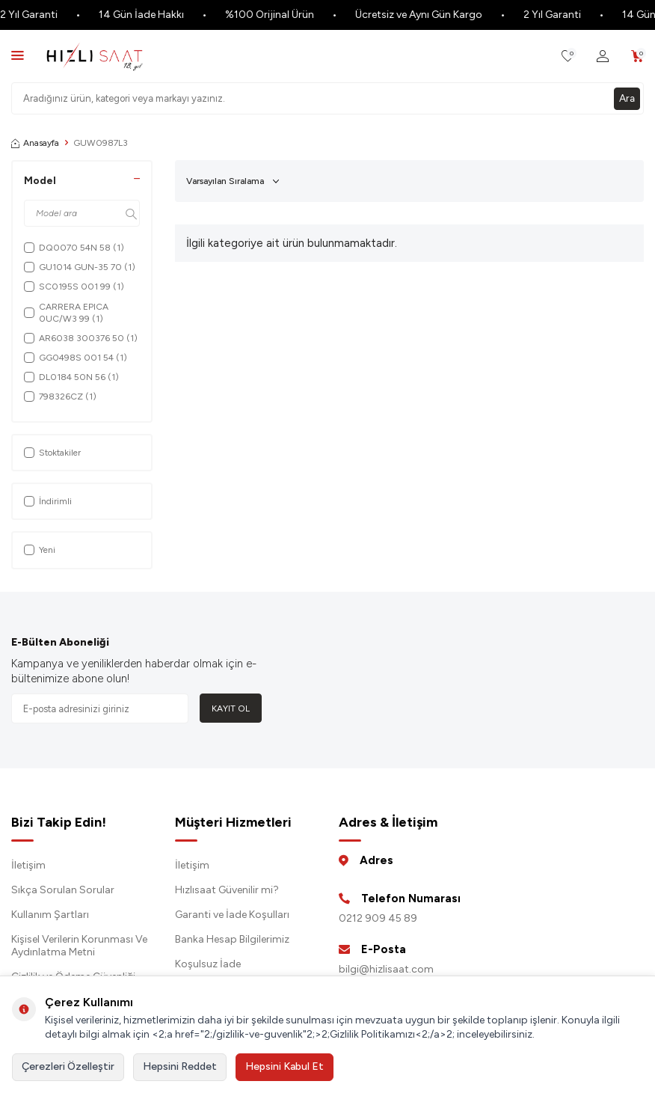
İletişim (28, 865)
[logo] (94, 56)
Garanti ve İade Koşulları (232, 914)
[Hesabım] (603, 56)
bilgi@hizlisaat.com (386, 969)
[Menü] (17, 55)
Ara (626, 97)
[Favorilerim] (568, 56)
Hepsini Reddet (180, 1066)
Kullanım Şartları (50, 914)
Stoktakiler (52, 452)
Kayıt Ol (231, 708)
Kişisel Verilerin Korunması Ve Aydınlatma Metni (79, 945)
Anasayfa (35, 143)
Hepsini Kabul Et (284, 1066)
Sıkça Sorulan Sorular (62, 890)
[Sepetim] (637, 56)
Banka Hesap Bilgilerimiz (232, 939)
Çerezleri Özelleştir (68, 1066)
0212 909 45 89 (378, 918)
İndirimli (48, 501)
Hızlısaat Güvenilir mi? (227, 890)
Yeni (39, 550)
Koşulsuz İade (208, 964)
